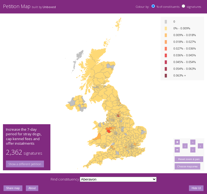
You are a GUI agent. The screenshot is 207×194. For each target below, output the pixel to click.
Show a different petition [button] (25, 164)
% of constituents (168, 7)
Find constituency (65, 179)
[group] (26, 164)
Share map (13, 188)
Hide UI (196, 188)
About (32, 188)
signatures (194, 7)
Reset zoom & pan (188, 159)
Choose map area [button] (187, 166)
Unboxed (49, 7)
